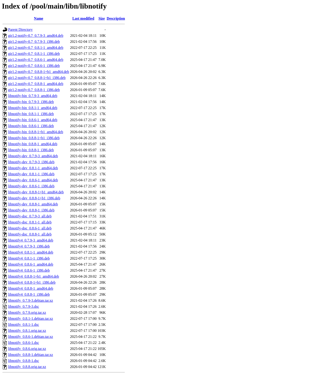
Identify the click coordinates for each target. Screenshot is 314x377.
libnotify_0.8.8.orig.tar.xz (27, 367)
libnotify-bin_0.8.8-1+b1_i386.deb (34, 138)
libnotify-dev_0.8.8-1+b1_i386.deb (34, 198)
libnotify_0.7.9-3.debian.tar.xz (30, 300)
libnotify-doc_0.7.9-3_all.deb (30, 216)
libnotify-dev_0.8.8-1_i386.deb (31, 210)
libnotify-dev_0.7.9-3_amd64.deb (33, 156)
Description (116, 18)
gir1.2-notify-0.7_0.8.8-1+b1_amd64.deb (38, 72)
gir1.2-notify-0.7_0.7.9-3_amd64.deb (35, 36)
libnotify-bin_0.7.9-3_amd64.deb (32, 96)
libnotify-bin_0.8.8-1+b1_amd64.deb (35, 132)
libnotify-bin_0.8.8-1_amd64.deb (32, 144)
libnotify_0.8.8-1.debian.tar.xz (30, 355)
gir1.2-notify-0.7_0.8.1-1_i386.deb (34, 54)
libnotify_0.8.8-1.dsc (23, 361)
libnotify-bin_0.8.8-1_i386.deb (31, 150)
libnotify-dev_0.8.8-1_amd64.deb (33, 204)
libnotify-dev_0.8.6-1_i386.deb (31, 186)
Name (38, 18)
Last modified (83, 18)
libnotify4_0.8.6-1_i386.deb (29, 270)
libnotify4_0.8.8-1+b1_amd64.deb (33, 276)
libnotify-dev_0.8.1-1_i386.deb (31, 174)
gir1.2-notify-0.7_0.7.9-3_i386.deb (34, 42)
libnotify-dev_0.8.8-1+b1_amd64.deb (36, 192)
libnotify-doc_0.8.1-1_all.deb (30, 222)
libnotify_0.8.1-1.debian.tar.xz (30, 318)
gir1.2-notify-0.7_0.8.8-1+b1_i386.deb (37, 78)
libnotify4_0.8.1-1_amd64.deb (30, 252)
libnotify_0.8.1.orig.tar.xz (27, 331)
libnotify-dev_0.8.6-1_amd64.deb (33, 180)
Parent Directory (20, 29)
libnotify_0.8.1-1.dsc (23, 325)
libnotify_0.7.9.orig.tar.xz (27, 312)
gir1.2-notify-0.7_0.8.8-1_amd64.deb (35, 84)
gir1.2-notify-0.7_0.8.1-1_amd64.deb (35, 48)
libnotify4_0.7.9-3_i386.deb (29, 246)
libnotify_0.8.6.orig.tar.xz (27, 349)
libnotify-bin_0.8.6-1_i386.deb (31, 126)
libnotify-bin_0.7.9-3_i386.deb (31, 102)
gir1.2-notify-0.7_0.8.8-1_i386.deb (34, 90)
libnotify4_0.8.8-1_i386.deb (29, 294)
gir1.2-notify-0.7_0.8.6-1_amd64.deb (35, 60)
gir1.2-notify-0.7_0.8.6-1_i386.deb (34, 66)
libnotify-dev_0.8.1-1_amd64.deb (33, 168)
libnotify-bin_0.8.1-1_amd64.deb (32, 108)
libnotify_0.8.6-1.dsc (23, 343)
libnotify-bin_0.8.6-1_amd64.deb (32, 120)
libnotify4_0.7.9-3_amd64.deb (30, 240)
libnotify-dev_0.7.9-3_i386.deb (31, 162)
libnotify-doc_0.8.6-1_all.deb (30, 228)
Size (102, 18)
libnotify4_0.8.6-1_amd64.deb (30, 264)
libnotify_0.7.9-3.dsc (23, 306)
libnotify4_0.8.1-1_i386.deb (29, 258)
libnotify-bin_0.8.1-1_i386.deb (31, 114)
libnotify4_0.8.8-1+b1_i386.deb (31, 282)
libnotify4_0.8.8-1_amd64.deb (30, 288)
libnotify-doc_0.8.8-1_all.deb (30, 234)
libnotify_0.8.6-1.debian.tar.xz (30, 337)
